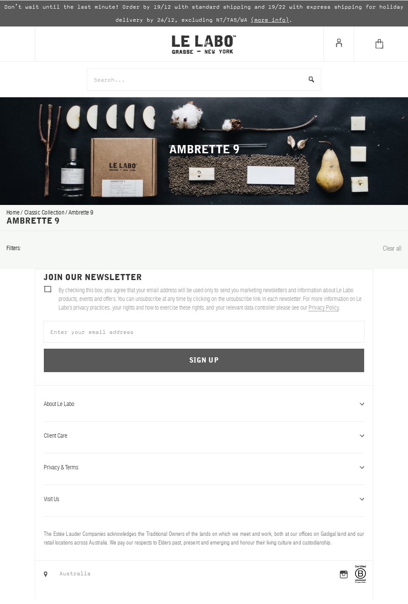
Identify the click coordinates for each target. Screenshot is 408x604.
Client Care (204, 435)
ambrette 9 (81, 212)
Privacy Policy (323, 307)
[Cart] (381, 43)
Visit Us (204, 498)
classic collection (45, 212)
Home (14, 212)
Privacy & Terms (204, 467)
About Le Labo (204, 403)
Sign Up (204, 360)
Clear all (392, 248)
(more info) (270, 20)
